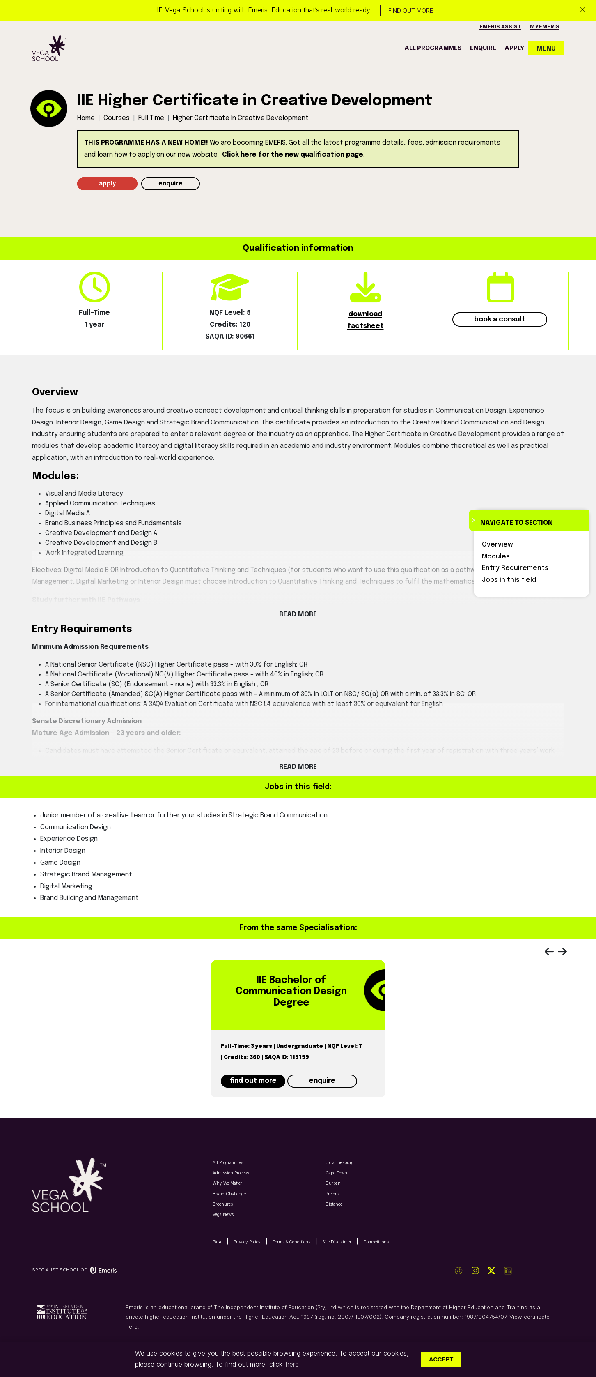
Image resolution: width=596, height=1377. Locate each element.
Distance (334, 1204)
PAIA (217, 1241)
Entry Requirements (515, 568)
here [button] (292, 1364)
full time (151, 118)
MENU (546, 48)
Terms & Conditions (291, 1241)
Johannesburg (340, 1162)
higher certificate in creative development (241, 118)
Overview (497, 544)
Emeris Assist (500, 26)
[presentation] (553, 953)
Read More (298, 614)
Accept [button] (441, 1359)
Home (86, 118)
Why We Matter (227, 1183)
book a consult (499, 319)
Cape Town (336, 1172)
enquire (483, 47)
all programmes (433, 47)
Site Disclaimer (336, 1241)
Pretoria (333, 1193)
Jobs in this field (509, 580)
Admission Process (231, 1172)
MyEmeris (544, 26)
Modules (496, 556)
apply (514, 47)
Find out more (410, 10)
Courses (116, 118)
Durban (333, 1183)
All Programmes (228, 1162)
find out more (253, 1080)
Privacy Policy (247, 1241)
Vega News (223, 1214)
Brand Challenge (229, 1193)
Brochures (223, 1204)
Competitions (376, 1241)
